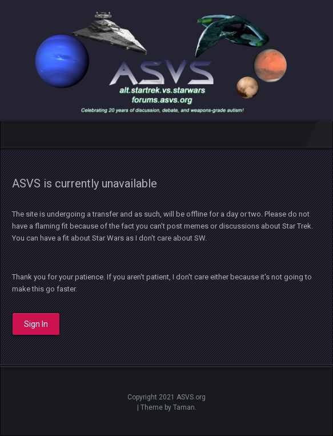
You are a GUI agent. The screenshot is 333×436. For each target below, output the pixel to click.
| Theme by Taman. (166, 407)
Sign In (36, 324)
